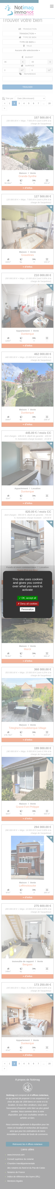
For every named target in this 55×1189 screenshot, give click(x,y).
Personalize (27, 609)
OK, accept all (27, 598)
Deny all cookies (27, 603)
